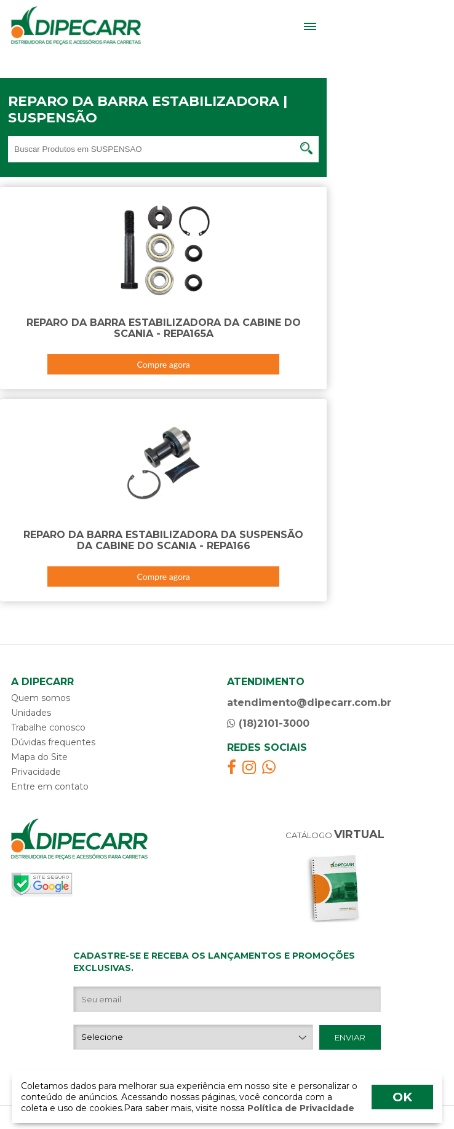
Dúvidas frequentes (53, 742)
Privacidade (36, 771)
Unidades (31, 712)
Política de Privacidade (299, 1108)
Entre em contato (50, 786)
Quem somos (40, 697)
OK (402, 1097)
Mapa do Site (39, 757)
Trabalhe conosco (48, 727)
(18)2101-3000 (268, 723)
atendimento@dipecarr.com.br (309, 702)
